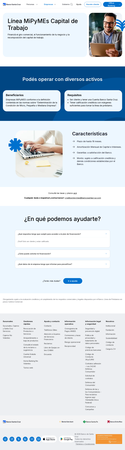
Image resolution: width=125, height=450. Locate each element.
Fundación (110, 330)
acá (75, 193)
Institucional (110, 326)
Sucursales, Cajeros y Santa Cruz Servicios (11, 328)
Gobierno (66, 4)
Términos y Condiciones (85, 444)
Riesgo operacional (72, 342)
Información (110, 334)
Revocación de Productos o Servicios (29, 331)
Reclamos (48, 343)
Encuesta (47, 354)
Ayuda (78, 4)
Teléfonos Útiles (50, 330)
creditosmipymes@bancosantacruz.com (83, 198)
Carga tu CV (111, 349)
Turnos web (28, 368)
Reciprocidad (70, 346)
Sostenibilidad (111, 338)
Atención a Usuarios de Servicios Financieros (52, 336)
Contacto (47, 326)
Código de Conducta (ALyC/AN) (89, 357)
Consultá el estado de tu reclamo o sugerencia (30, 347)
